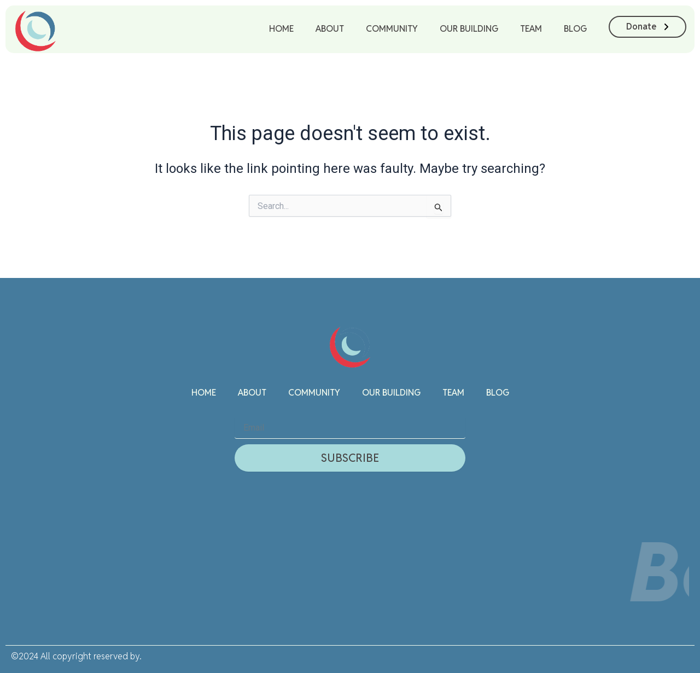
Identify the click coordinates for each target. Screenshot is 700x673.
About (330, 28)
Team (531, 28)
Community (392, 28)
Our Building (469, 28)
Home (281, 28)
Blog (575, 28)
